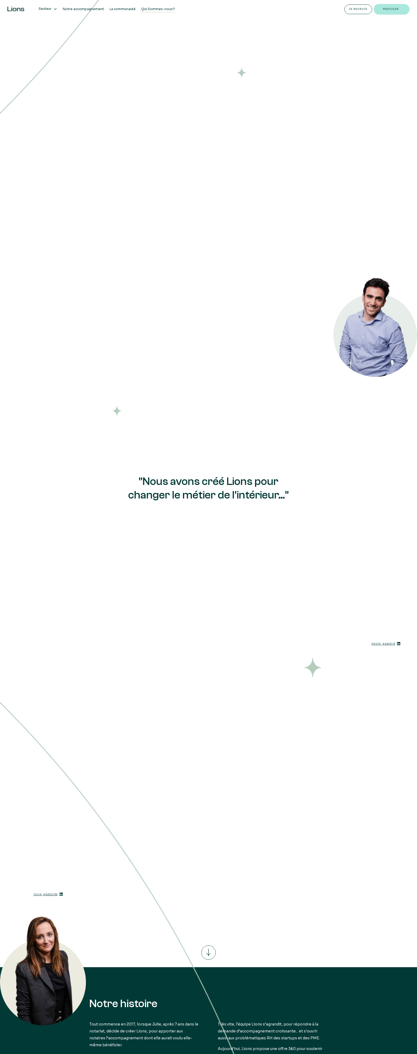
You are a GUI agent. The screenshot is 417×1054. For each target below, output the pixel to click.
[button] (48, 9)
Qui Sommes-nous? (158, 9)
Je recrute (358, 9)
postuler (391, 9)
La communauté (123, 9)
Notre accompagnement (83, 9)
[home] (15, 8)
